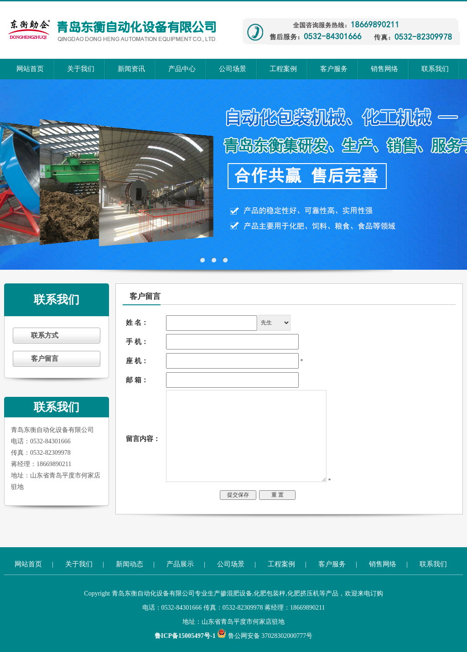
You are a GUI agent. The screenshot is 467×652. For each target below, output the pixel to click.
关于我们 (80, 68)
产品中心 (182, 68)
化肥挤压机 (303, 593)
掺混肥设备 (236, 593)
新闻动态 (129, 564)
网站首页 (30, 68)
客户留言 (44, 358)
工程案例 (283, 68)
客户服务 (334, 68)
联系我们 (435, 68)
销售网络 (384, 68)
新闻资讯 (131, 68)
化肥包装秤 (269, 593)
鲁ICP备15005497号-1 (186, 635)
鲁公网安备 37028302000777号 (264, 635)
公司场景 (232, 68)
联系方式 (44, 335)
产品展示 (180, 564)
